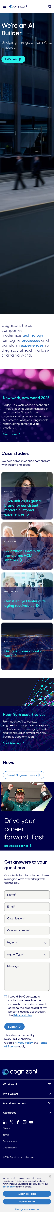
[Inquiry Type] (27, 954)
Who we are (10, 1093)
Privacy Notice (22, 1015)
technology (32, 335)
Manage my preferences (27, 1209)
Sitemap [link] (7, 1128)
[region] (27, 1193)
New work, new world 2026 (26, 397)
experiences (32, 345)
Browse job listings (16, 845)
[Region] (27, 942)
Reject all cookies (27, 1201)
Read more (10, 434)
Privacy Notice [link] (10, 1141)
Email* (11, 906)
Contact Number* (19, 930)
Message (13, 966)
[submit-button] (14, 1026)
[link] (18, 6)
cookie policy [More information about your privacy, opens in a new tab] (9, 1186)
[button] (4, 6)
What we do (10, 1084)
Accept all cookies (27, 1194)
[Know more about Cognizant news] (23, 775)
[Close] (50, 1176)
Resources (9, 1112)
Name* (11, 894)
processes (30, 340)
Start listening (12, 743)
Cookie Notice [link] (10, 1147)
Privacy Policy (24, 1042)
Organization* (16, 918)
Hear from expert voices (24, 714)
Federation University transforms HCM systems (22, 555)
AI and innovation (14, 1103)
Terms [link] (6, 1134)
